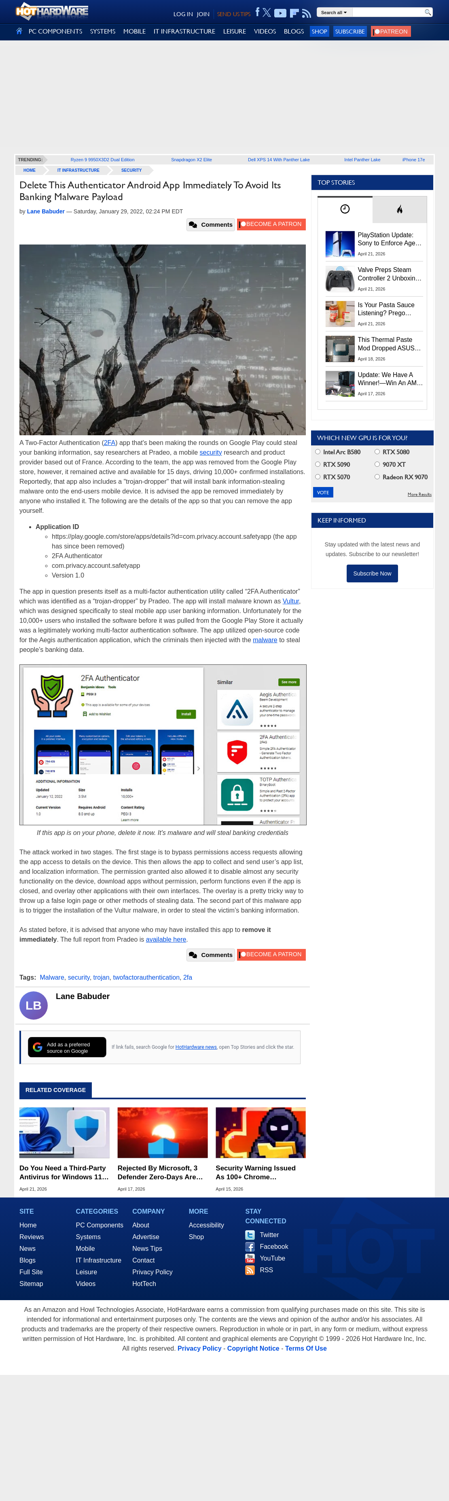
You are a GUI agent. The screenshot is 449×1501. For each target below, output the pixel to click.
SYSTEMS (102, 31)
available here (166, 939)
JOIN (203, 14)
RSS (266, 1270)
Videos (86, 1283)
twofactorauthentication (146, 977)
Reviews (31, 1236)
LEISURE (234, 31)
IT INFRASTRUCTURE (184, 31)
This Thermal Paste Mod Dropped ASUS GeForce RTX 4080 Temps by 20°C (386, 344)
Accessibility (206, 1225)
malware (265, 640)
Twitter (269, 1234)
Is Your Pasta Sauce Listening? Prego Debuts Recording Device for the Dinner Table (387, 309)
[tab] (345, 209)
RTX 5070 (332, 477)
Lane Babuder (83, 996)
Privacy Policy (152, 1272)
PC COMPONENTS (55, 31)
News (27, 1248)
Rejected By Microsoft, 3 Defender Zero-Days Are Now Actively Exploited (157, 1173)
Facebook (274, 1246)
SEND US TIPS (233, 14)
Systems (88, 1236)
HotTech (144, 1283)
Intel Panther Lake (362, 159)
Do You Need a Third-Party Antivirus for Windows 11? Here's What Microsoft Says (62, 1173)
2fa (187, 977)
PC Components (99, 1225)
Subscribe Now (372, 573)
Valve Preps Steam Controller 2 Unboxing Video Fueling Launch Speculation (388, 274)
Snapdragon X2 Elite (191, 159)
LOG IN (183, 14)
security (211, 452)
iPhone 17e (413, 159)
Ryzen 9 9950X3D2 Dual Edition (103, 159)
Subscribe (350, 31)
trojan (101, 977)
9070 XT (390, 464)
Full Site (31, 1272)
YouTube (272, 1258)
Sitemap (31, 1283)
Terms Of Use (306, 1348)
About (140, 1225)
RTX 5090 (332, 464)
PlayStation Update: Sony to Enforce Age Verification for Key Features (386, 240)
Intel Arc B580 (337, 452)
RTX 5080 (392, 452)
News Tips (147, 1248)
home (29, 170)
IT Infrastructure (78, 170)
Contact (143, 1260)
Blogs (27, 1260)
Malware (52, 977)
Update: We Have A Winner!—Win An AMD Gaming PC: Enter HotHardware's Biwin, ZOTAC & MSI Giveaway (389, 379)
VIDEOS (265, 31)
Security (131, 170)
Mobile (85, 1248)
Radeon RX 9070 (401, 477)
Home (28, 1225)
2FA (109, 442)
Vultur (291, 601)
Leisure (86, 1272)
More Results (420, 494)
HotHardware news (196, 1047)
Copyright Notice (253, 1348)
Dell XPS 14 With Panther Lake (279, 159)
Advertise (145, 1236)
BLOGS (294, 31)
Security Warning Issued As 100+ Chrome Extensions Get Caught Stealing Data (256, 1173)
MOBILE (134, 31)
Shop (319, 31)
